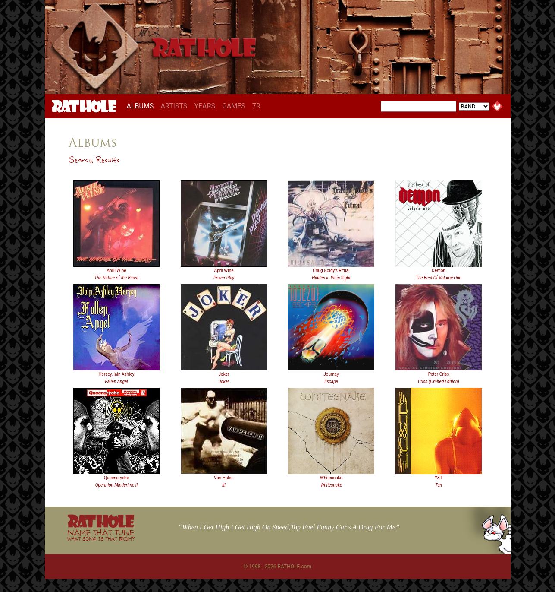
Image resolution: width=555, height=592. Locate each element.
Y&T (438, 477)
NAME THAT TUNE (101, 534)
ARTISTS (173, 106)
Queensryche (116, 477)
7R (256, 106)
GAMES (233, 106)
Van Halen (223, 477)
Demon (438, 270)
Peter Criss (438, 374)
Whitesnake (331, 477)
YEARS (204, 106)
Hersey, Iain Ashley (116, 374)
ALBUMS (142, 105)
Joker (224, 374)
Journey (331, 374)
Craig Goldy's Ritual (331, 270)
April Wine (116, 270)
